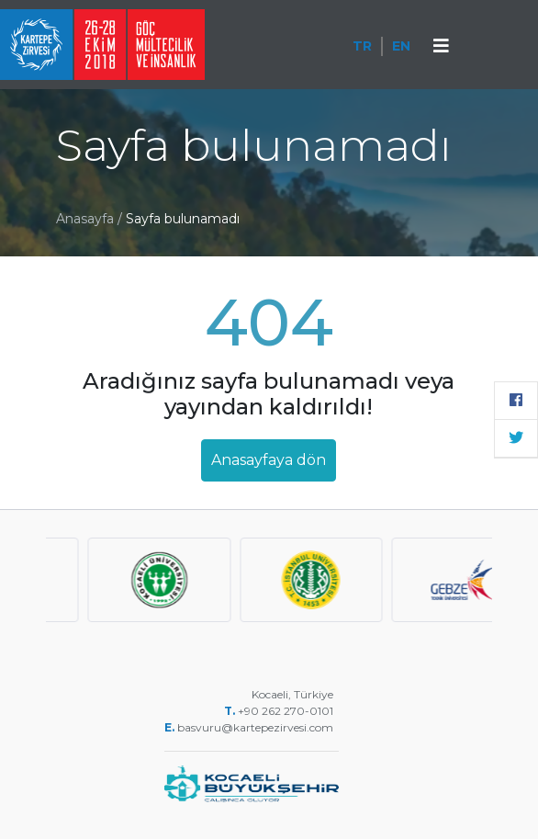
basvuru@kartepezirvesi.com (256, 727)
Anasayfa (85, 218)
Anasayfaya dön (268, 460)
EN (401, 46)
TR (362, 46)
